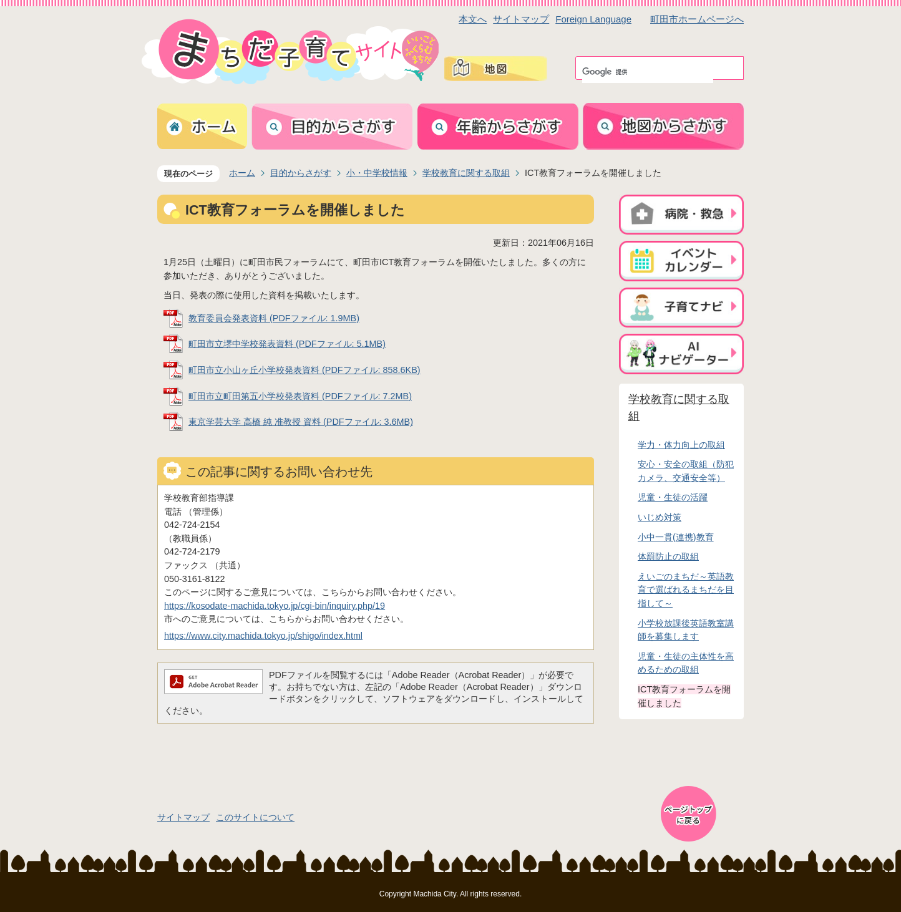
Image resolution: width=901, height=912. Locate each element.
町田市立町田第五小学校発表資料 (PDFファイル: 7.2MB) (300, 396)
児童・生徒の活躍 (673, 497)
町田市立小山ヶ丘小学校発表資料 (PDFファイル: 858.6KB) (304, 370)
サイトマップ (521, 19)
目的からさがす (300, 173)
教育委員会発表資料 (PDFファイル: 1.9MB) (273, 318)
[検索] (647, 72)
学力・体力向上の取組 (681, 445)
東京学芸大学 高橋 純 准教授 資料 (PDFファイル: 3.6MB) (300, 422)
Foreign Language (593, 19)
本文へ (473, 19)
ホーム (242, 173)
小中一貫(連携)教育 (676, 537)
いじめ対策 (659, 517)
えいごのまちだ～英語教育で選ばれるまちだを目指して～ (686, 589)
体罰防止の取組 (668, 556)
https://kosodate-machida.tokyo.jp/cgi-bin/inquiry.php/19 (274, 606)
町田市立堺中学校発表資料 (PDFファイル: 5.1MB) (287, 344)
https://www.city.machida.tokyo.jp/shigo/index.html (263, 636)
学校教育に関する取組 (466, 173)
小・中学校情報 (376, 173)
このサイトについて (255, 817)
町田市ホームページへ (697, 19)
